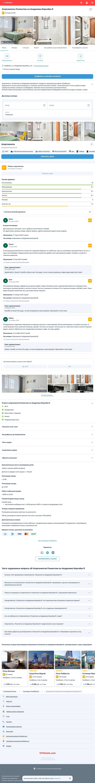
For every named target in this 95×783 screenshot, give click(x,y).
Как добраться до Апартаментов (55, 48)
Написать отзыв (47, 173)
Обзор (4, 48)
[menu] (92, 3)
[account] (87, 3)
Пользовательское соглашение (11, 776)
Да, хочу (25, 366)
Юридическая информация (10, 778)
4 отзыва (26, 48)
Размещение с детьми (80, 48)
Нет (69, 366)
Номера (14, 48)
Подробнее (57, 778)
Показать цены (47, 156)
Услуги (36, 48)
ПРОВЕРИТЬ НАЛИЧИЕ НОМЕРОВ (47, 76)
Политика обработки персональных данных (14, 780)
